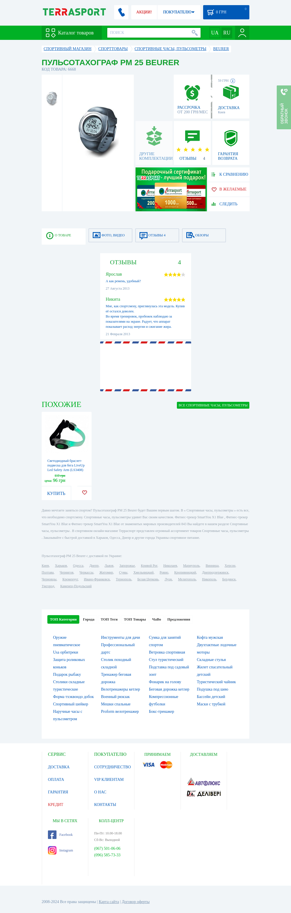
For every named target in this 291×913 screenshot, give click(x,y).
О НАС (100, 792)
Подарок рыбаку (67, 674)
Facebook (60, 834)
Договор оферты (136, 902)
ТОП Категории (63, 619)
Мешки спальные (116, 704)
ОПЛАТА (56, 779)
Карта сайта (109, 902)
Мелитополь (187, 579)
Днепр (93, 566)
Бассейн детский (211, 697)
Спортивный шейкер (70, 704)
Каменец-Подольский (76, 586)
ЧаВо (156, 619)
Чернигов (66, 572)
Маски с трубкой (211, 704)
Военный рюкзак (115, 697)
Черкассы (86, 572)
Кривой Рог (149, 566)
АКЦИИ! (144, 12)
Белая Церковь (147, 579)
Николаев (170, 566)
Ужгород (48, 586)
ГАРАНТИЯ (58, 792)
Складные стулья (211, 660)
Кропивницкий (185, 572)
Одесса (78, 566)
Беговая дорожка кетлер (169, 689)
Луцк (168, 579)
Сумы (123, 572)
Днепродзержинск (215, 572)
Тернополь (123, 579)
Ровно (163, 572)
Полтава (48, 572)
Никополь (209, 579)
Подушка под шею (212, 689)
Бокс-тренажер (161, 711)
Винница (212, 566)
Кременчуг (70, 579)
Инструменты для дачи (120, 637)
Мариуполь (191, 566)
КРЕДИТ (55, 805)
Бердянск (229, 579)
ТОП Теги (109, 619)
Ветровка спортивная (167, 652)
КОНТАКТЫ (105, 805)
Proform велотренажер (120, 711)
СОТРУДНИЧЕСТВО (112, 767)
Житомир (106, 572)
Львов (109, 566)
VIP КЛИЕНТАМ (109, 779)
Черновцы (49, 579)
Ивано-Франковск (97, 579)
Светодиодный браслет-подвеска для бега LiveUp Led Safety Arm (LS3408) (66, 465)
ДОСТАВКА (59, 767)
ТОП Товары (135, 619)
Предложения (178, 619)
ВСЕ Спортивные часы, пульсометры (213, 405)
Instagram (60, 850)
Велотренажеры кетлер (120, 689)
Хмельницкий (143, 572)
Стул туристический (166, 660)
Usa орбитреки (65, 652)
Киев (45, 566)
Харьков (61, 566)
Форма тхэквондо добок (73, 697)
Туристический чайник (216, 682)
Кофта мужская (210, 637)
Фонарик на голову (165, 682)
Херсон (230, 566)
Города (88, 619)
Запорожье (127, 566)
